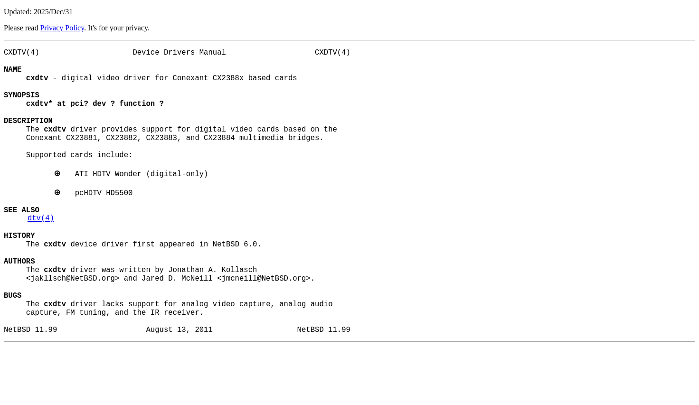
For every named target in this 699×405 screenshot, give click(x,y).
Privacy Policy (62, 28)
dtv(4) (41, 252)
